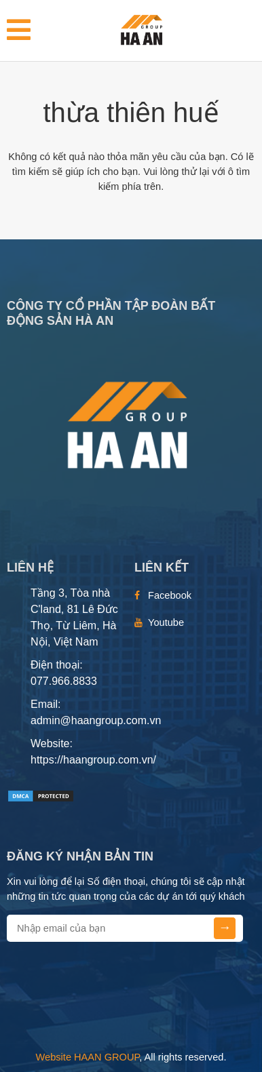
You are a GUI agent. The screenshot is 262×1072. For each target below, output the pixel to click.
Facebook (169, 595)
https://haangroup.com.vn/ (93, 760)
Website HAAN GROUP (88, 1057)
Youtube (166, 622)
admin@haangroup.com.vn (96, 720)
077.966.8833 (64, 681)
